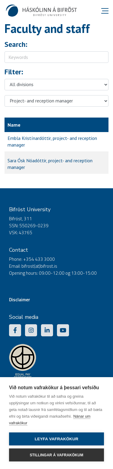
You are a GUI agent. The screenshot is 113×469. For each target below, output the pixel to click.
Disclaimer (19, 299)
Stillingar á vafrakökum (56, 455)
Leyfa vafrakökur (56, 439)
